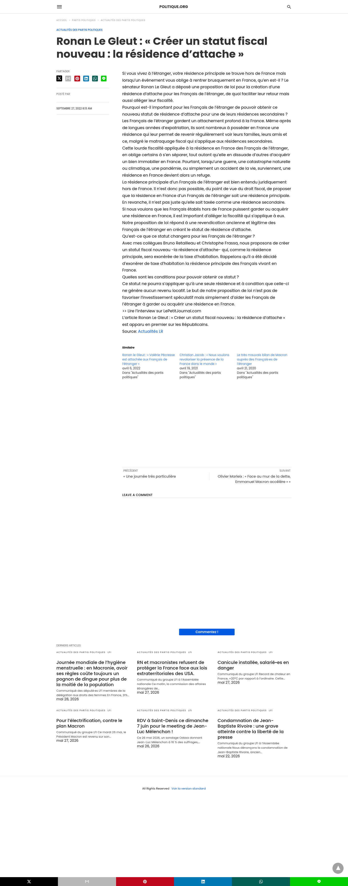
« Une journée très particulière (149, 476)
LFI (109, 652)
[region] (207, 422)
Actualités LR (150, 331)
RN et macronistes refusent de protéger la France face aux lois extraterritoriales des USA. (172, 668)
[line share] (104, 78)
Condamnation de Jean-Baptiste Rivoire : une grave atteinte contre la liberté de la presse (251, 728)
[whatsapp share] (95, 78)
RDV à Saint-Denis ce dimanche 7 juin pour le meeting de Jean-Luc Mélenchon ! (172, 726)
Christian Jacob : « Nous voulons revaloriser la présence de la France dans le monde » (204, 359)
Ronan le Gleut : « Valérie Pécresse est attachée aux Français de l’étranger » (148, 359)
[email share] (68, 78)
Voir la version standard (189, 788)
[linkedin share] (86, 78)
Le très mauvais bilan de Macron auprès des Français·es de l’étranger (262, 359)
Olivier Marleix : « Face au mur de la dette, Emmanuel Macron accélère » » (254, 479)
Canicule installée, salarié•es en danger (253, 665)
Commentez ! (207, 632)
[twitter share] (59, 78)
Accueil (61, 20)
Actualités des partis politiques (123, 20)
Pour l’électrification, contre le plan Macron (89, 723)
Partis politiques (84, 20)
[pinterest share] (77, 78)
